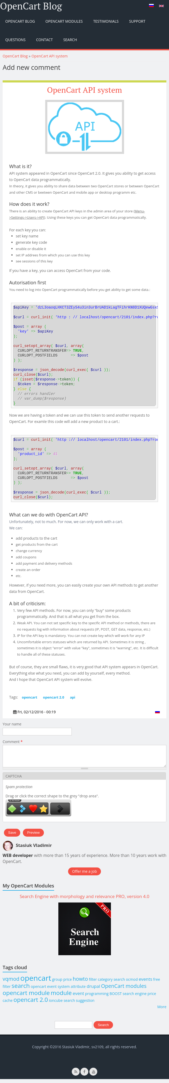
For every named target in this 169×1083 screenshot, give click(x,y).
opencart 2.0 (53, 697)
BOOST (116, 997)
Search (70, 39)
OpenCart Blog (31, 6)
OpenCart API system (50, 55)
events (145, 983)
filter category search (107, 983)
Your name (12, 723)
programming (97, 997)
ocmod (132, 983)
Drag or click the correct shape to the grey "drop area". (52, 799)
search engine (135, 997)
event (78, 997)
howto (80, 982)
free (156, 983)
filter (7, 990)
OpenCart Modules (64, 21)
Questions (15, 39)
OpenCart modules (124, 989)
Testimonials (106, 21)
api (72, 697)
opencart (29, 697)
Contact (44, 39)
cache (8, 1004)
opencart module (26, 997)
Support (137, 21)
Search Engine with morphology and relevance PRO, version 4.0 (84, 900)
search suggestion (79, 1004)
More (161, 1010)
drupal (93, 990)
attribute (78, 990)
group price (62, 983)
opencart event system (50, 990)
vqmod (11, 982)
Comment (13, 741)
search (21, 990)
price (151, 997)
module (61, 997)
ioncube (56, 1004)
